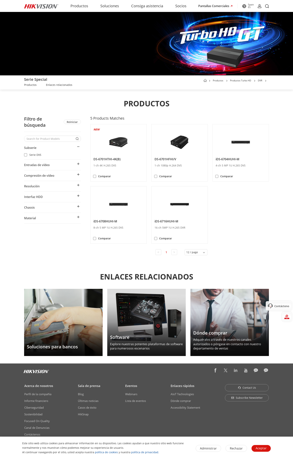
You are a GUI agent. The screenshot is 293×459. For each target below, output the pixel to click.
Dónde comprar (181, 401)
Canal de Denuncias (37, 428)
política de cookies (106, 452)
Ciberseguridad (34, 407)
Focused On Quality (37, 421)
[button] (227, 81)
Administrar (208, 448)
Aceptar (261, 448)
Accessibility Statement (185, 407)
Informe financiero (36, 401)
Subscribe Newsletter (247, 397)
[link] (30, 85)
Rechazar (236, 448)
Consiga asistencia (147, 5)
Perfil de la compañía (37, 394)
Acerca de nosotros (38, 386)
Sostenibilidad (33, 414)
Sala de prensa (89, 386)
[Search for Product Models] (49, 139)
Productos (79, 5)
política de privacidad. (145, 452)
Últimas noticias (88, 401)
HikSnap (83, 414)
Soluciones (109, 5)
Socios (180, 5)
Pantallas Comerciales (214, 6)
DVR (260, 80)
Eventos (131, 386)
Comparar (104, 176)
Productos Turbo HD (240, 80)
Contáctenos (32, 434)
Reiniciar (72, 122)
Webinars (131, 394)
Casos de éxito (87, 407)
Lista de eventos (135, 401)
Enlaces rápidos (182, 386)
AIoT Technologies (182, 394)
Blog (81, 394)
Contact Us (247, 387)
